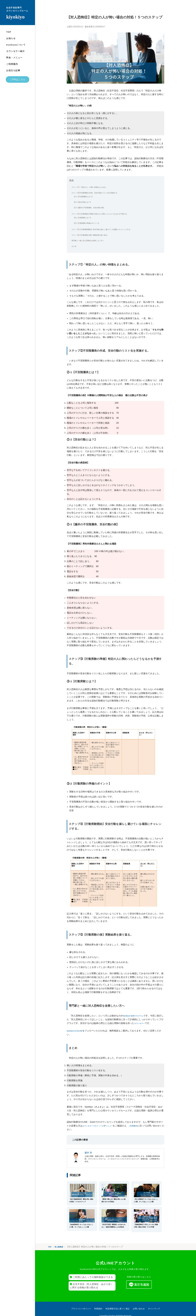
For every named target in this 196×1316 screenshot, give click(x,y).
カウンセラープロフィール (96, 1125)
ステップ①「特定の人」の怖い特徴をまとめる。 (96, 187)
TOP (8, 32)
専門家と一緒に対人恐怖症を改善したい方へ (94, 240)
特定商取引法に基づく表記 (118, 1309)
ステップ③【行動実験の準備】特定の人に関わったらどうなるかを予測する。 (111, 213)
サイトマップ (154, 1309)
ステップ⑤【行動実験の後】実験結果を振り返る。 (97, 235)
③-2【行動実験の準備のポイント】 (92, 223)
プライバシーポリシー (81, 1309)
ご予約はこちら (17, 79)
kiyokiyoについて (16, 45)
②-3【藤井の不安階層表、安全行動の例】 (95, 207)
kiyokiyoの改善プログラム (136, 1015)
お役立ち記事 (13, 70)
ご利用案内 (12, 64)
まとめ (75, 246)
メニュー (116, 1125)
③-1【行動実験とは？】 (86, 217)
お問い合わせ (139, 1309)
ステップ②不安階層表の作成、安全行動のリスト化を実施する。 (104, 192)
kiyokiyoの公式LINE (76, 1030)
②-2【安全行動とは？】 (86, 202)
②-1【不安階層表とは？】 (87, 196)
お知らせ (11, 38)
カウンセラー (147, 1023)
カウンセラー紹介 (15, 51)
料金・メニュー (14, 57)
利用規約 (98, 1309)
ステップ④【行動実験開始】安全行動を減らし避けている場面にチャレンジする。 (113, 229)
